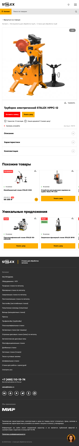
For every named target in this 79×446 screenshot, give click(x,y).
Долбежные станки (9, 348)
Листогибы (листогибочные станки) (15, 303)
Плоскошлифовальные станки (13, 325)
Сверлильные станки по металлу (14, 295)
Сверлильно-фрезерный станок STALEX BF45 (58, 237)
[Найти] (77, 12)
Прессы (5, 317)
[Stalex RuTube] (16, 393)
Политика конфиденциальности (13, 434)
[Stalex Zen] (10, 393)
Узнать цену (28, 114)
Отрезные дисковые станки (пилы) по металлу (19, 334)
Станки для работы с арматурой (14, 365)
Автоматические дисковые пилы (14, 339)
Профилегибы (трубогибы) (12, 321)
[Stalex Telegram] (22, 393)
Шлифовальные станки (10, 361)
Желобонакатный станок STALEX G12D (18, 190)
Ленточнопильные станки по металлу (16, 299)
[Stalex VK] (4, 393)
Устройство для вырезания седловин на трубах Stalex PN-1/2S (55, 191)
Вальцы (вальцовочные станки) (13, 312)
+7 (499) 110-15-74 (13, 379)
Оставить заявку (12, 114)
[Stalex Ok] (28, 393)
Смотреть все (7, 370)
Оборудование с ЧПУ (10, 281)
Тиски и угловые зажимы (11, 356)
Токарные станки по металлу (13, 286)
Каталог (5, 272)
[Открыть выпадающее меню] (75, 5)
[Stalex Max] (35, 393)
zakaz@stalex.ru (8, 387)
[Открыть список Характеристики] (73, 142)
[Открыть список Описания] (73, 133)
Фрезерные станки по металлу (13, 290)
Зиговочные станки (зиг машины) (14, 330)
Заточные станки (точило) (11, 352)
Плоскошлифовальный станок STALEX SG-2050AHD (19, 238)
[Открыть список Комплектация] (73, 151)
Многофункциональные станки (13, 343)
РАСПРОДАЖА (7, 277)
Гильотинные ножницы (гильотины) (15, 308)
